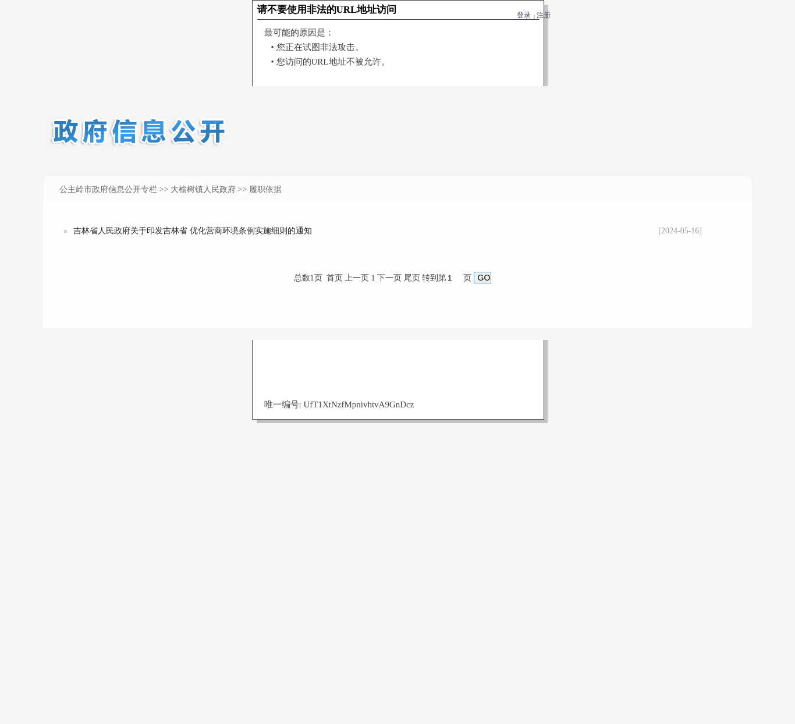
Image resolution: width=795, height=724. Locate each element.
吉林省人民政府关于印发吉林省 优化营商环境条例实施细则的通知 (192, 230)
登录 (524, 15)
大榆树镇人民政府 (203, 189)
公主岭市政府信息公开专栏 (108, 189)
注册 (544, 15)
